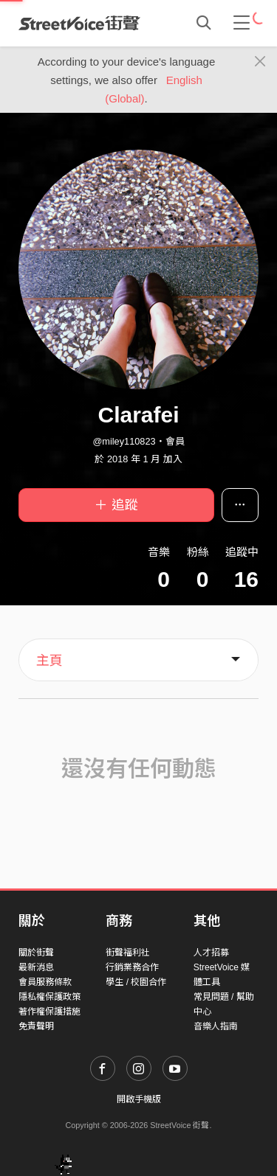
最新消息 (36, 967)
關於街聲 (36, 952)
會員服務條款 (45, 982)
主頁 (49, 660)
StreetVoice (79, 22)
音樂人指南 (216, 1026)
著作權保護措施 (49, 1011)
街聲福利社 (128, 952)
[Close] (260, 62)
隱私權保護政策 (49, 997)
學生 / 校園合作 (136, 982)
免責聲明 (36, 1026)
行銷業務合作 (132, 967)
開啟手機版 (139, 1099)
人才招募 (211, 952)
